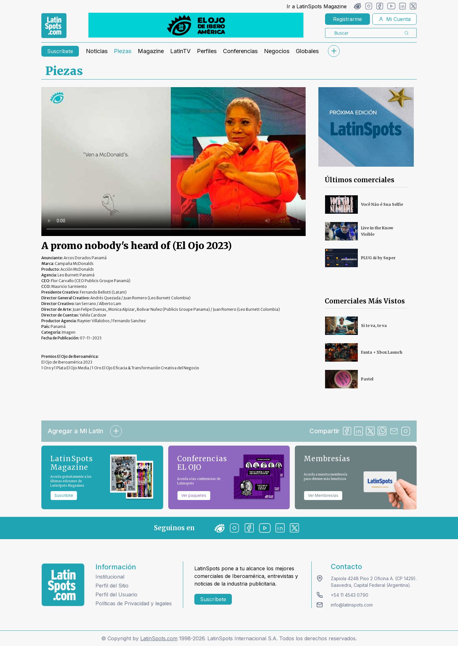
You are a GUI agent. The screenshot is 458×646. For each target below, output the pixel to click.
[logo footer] (63, 584)
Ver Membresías (323, 495)
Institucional (109, 576)
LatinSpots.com (158, 638)
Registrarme (347, 19)
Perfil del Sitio (111, 585)
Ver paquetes (193, 495)
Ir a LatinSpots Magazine (317, 6)
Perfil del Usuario (116, 594)
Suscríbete (60, 51)
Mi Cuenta (394, 19)
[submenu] (334, 51)
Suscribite (63, 495)
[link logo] (53, 25)
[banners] (195, 25)
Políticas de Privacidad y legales (133, 603)
